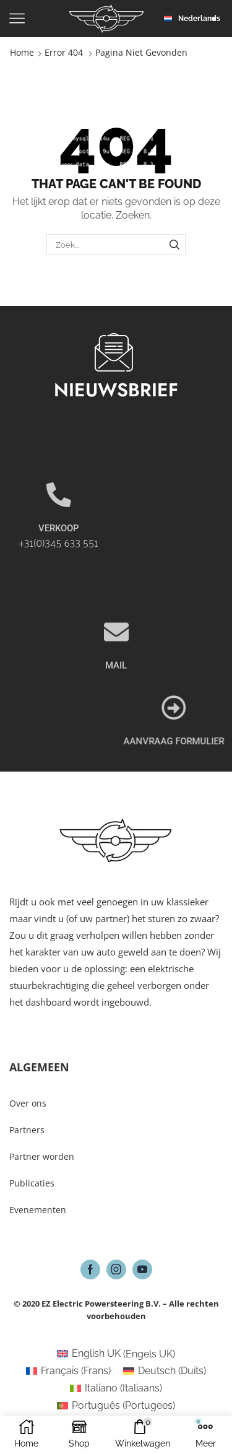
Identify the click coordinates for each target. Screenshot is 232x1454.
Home (22, 52)
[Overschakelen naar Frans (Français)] (68, 1371)
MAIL (116, 702)
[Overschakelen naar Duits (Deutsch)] (164, 1371)
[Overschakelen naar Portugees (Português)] (116, 1405)
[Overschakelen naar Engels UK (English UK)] (116, 1354)
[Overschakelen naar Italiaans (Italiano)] (116, 1388)
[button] (193, 18)
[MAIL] (116, 668)
